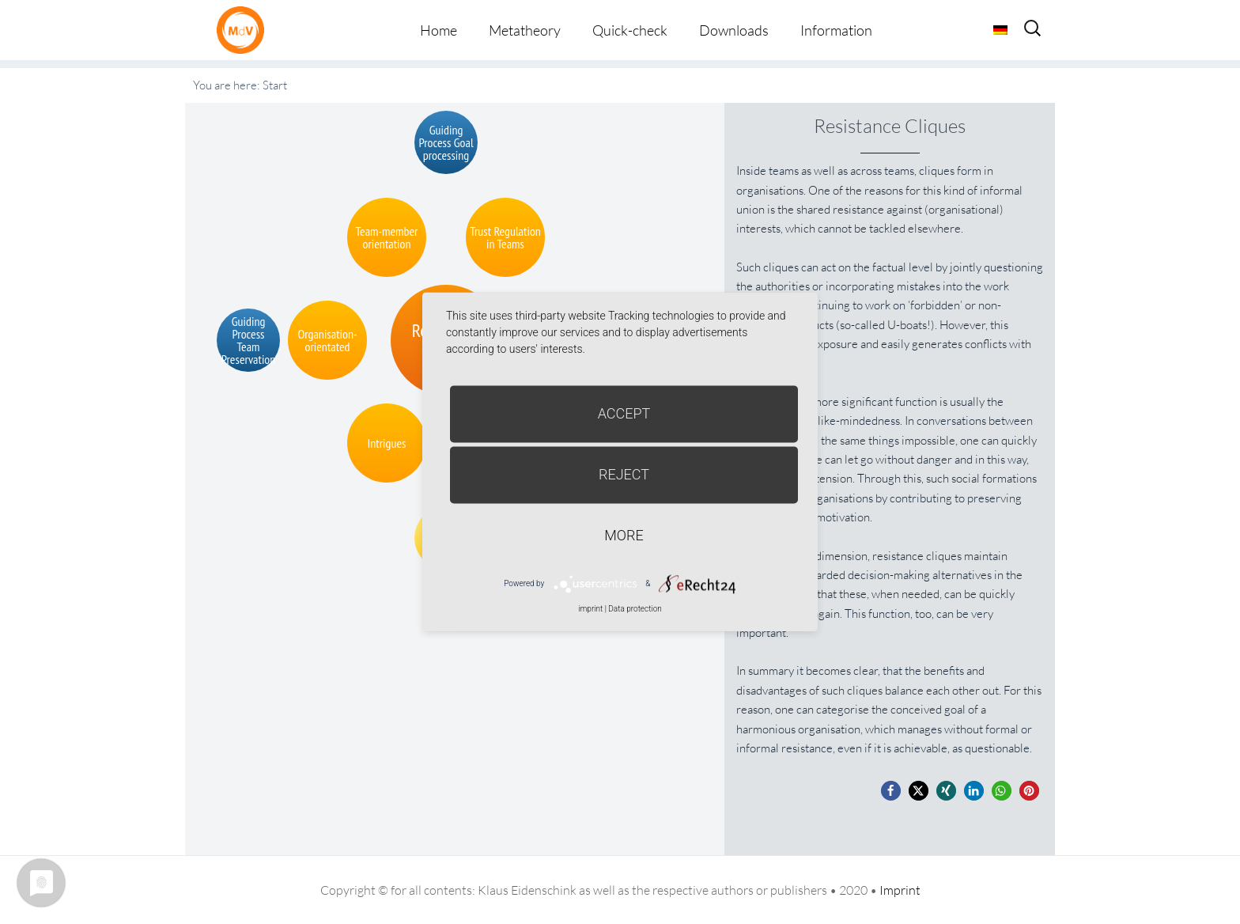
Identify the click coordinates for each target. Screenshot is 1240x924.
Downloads (734, 30)
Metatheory (525, 30)
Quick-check (629, 30)
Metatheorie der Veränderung (244, 29)
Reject (624, 474)
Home (438, 30)
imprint (590, 608)
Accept (624, 413)
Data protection (634, 608)
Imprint (900, 890)
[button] (891, 791)
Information (836, 30)
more (623, 535)
